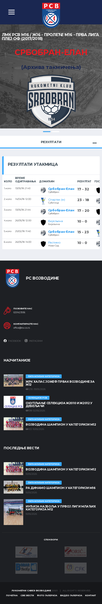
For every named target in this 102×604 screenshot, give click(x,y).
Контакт (90, 595)
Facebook (12, 340)
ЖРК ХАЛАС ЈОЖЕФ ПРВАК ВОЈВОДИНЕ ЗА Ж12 (60, 383)
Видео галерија (71, 595)
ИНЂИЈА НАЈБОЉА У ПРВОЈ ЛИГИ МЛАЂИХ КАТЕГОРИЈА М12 (61, 508)
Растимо (54, 242)
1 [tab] (46, 131)
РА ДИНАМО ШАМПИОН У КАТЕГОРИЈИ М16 (60, 488)
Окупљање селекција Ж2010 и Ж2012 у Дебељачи (59, 404)
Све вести (27, 595)
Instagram (34, 340)
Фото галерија (47, 595)
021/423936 (19, 312)
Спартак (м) (56, 199)
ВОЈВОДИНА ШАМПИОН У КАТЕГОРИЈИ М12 (61, 424)
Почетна (12, 595)
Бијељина (55, 221)
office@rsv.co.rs (21, 328)
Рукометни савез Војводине (31, 590)
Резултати (51, 142)
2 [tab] (55, 131)
